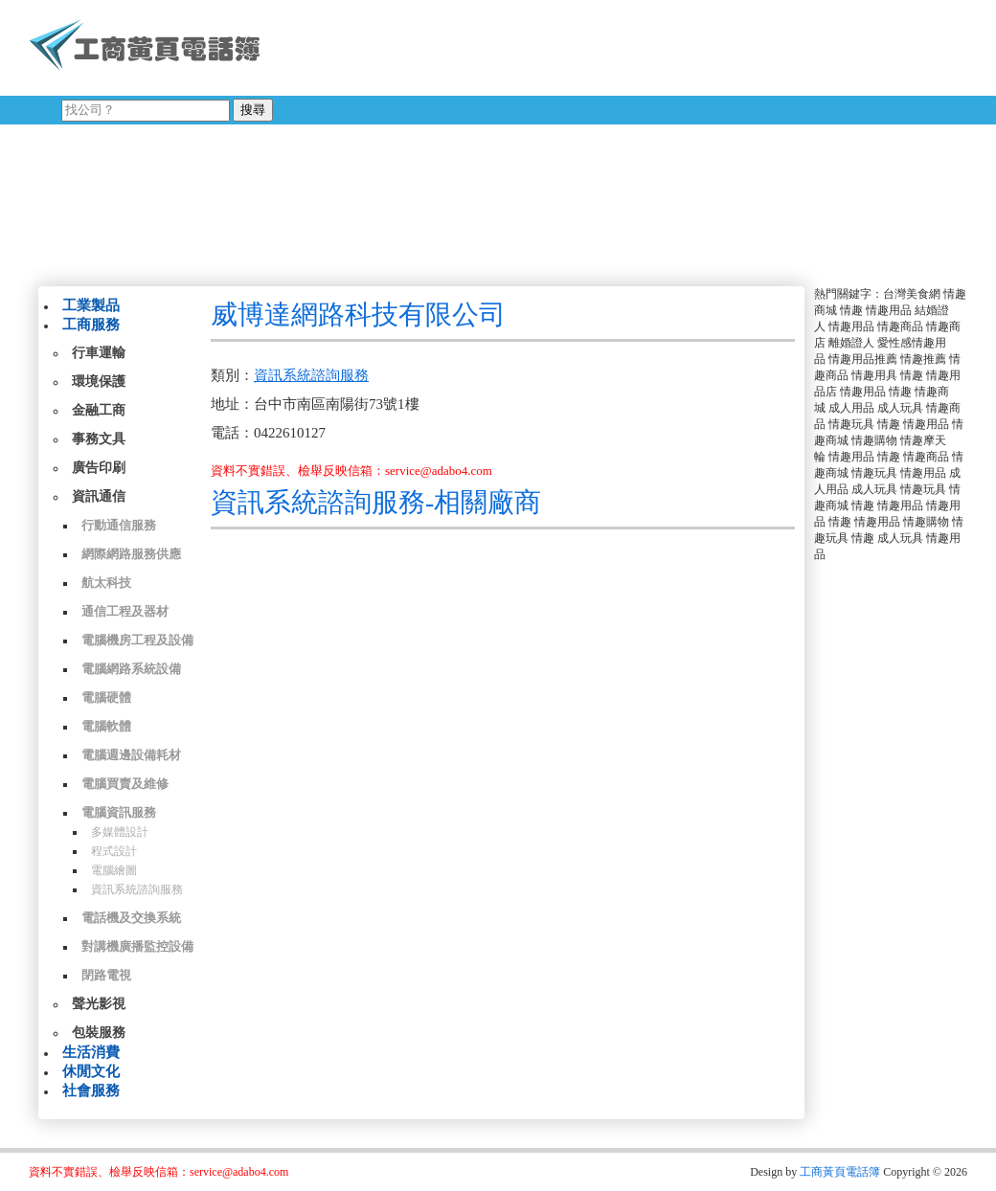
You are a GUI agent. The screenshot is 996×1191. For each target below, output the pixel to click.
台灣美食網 (911, 294)
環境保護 (98, 381)
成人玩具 (900, 408)
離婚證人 (851, 342)
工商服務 (91, 324)
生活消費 (91, 1052)
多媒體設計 (119, 832)
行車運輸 (98, 353)
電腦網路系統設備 (131, 669)
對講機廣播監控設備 (137, 946)
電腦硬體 (106, 697)
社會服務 (91, 1090)
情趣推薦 (923, 359)
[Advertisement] (583, 139)
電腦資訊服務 (118, 812)
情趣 (851, 310)
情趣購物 (874, 440)
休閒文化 (91, 1071)
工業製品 (91, 305)
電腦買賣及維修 (125, 783)
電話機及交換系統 (131, 917)
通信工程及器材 (125, 611)
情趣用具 (874, 375)
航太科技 (106, 582)
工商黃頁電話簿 (840, 1172)
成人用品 (851, 408)
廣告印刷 (98, 468)
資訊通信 (98, 496)
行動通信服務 (118, 525)
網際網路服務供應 (131, 554)
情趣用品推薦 (862, 359)
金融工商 (98, 410)
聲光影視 (98, 1004)
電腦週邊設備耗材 (131, 755)
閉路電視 (106, 975)
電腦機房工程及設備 (137, 640)
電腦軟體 (106, 726)
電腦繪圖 (114, 870)
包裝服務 (98, 1032)
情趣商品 (900, 326)
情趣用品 (889, 310)
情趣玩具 (851, 424)
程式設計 (114, 851)
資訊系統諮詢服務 (137, 889)
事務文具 (98, 439)
